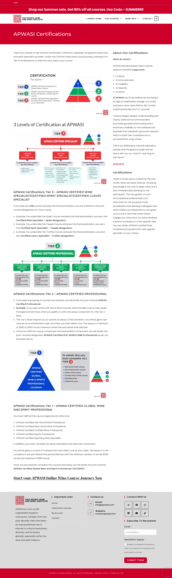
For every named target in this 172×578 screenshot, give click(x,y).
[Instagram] (144, 505)
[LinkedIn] (128, 513)
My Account (57, 513)
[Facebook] (136, 505)
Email (127, 526)
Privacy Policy (102, 573)
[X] (128, 505)
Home (54, 503)
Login (15, 2)
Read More (118, 163)
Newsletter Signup (134, 539)
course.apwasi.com (105, 513)
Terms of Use (117, 573)
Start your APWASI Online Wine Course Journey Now (57, 477)
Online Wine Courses (61, 508)
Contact (55, 518)
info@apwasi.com (104, 504)
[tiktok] (144, 513)
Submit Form (135, 560)
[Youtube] (136, 513)
